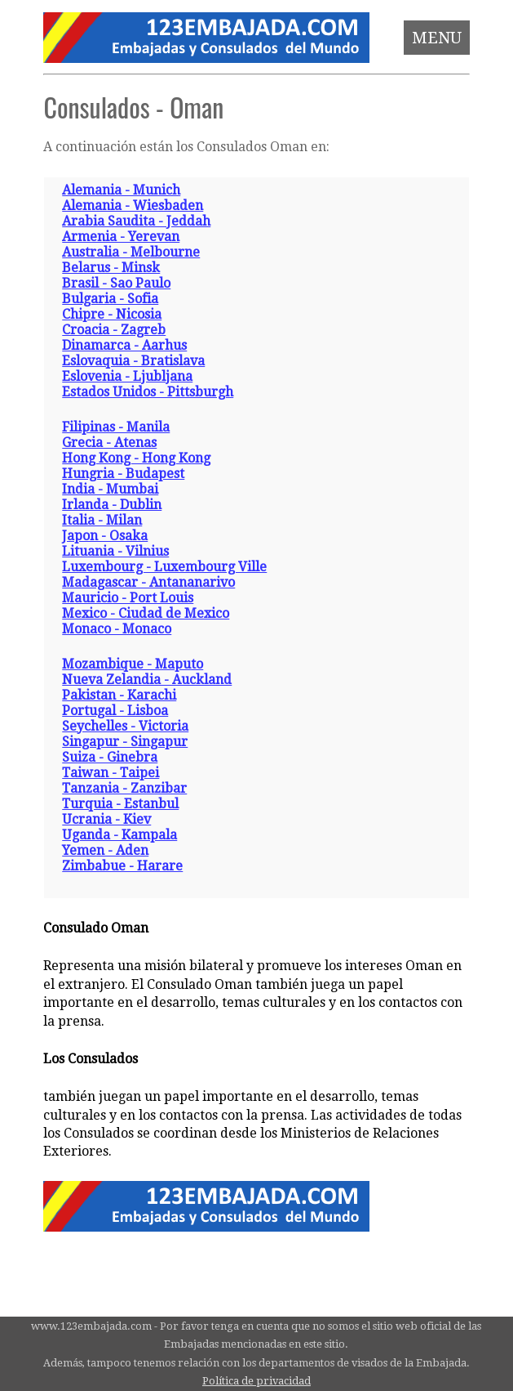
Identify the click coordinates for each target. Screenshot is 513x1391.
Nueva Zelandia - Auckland (147, 679)
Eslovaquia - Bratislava (133, 361)
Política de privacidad (256, 1381)
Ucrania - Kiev (106, 819)
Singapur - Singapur (125, 741)
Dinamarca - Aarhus (124, 345)
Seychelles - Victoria (125, 726)
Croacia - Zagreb (114, 330)
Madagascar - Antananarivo (148, 582)
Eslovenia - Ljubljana (127, 376)
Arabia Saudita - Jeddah (136, 221)
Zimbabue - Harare (122, 866)
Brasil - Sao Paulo (116, 283)
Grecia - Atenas (109, 442)
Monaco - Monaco (116, 629)
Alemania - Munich (121, 190)
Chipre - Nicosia (111, 314)
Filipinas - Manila (116, 427)
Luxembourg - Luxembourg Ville (164, 567)
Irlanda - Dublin (111, 504)
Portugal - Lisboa (115, 710)
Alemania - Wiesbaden (132, 205)
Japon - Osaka (105, 535)
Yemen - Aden (105, 850)
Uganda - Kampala (119, 835)
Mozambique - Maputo (132, 664)
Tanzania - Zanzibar (124, 788)
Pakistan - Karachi (119, 695)
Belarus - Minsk (111, 267)
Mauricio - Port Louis (127, 598)
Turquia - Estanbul (120, 804)
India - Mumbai (110, 489)
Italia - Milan (102, 520)
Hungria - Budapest (123, 473)
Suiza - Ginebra (109, 757)
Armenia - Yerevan (120, 236)
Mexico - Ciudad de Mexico (145, 613)
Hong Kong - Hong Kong (136, 458)
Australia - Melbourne (131, 252)
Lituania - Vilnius (115, 551)
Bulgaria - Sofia (110, 298)
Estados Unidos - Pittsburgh (147, 392)
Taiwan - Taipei (110, 772)
